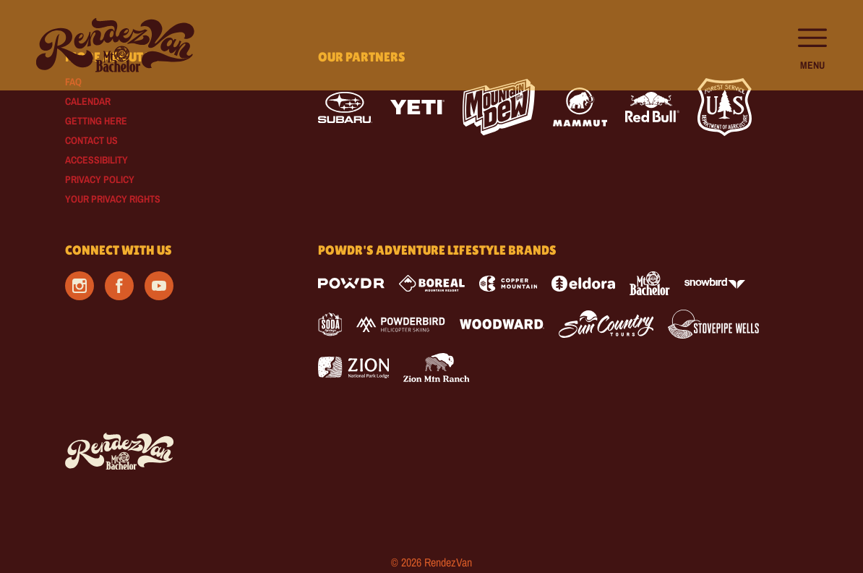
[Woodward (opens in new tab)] (502, 324)
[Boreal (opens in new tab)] (432, 283)
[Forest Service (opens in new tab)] (724, 107)
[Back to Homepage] (173, 452)
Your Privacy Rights (112, 198)
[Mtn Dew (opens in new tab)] (499, 107)
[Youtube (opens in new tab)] (159, 285)
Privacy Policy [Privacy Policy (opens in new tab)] (99, 179)
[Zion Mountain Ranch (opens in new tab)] (436, 367)
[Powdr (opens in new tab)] (351, 283)
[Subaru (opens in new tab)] (345, 107)
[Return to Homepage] (115, 45)
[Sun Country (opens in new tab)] (606, 324)
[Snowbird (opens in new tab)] (714, 283)
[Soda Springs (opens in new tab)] (330, 324)
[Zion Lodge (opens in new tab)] (354, 367)
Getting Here (96, 120)
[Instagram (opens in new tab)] (79, 285)
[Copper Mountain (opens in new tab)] (508, 284)
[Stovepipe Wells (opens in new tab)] (713, 324)
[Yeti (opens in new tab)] (417, 107)
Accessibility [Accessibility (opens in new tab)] (96, 159)
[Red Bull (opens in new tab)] (652, 107)
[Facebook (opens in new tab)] (119, 285)
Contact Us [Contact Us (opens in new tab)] (91, 140)
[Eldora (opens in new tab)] (583, 284)
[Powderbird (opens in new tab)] (400, 324)
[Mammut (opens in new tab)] (580, 107)
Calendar (88, 101)
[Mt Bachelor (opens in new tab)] (649, 283)
